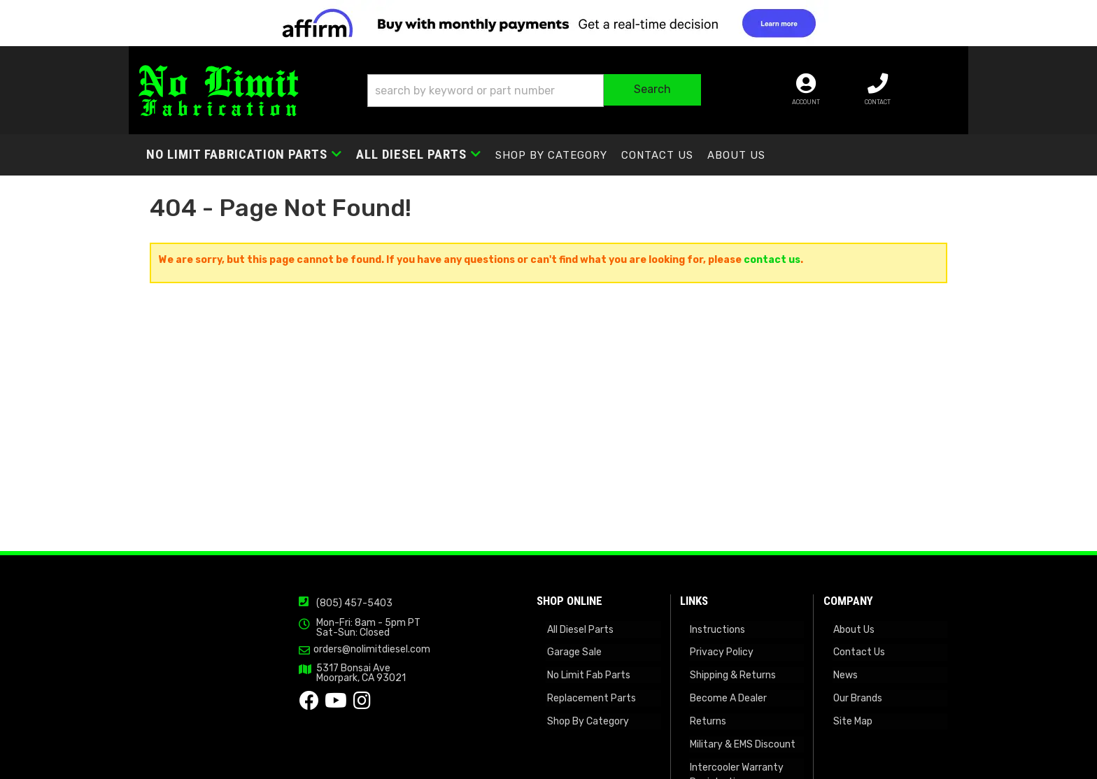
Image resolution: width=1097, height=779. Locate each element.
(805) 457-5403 (293, 660)
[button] (558, 92)
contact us (772, 265)
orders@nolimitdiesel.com (310, 706)
